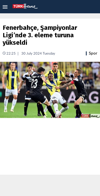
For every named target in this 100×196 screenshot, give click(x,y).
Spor (93, 53)
